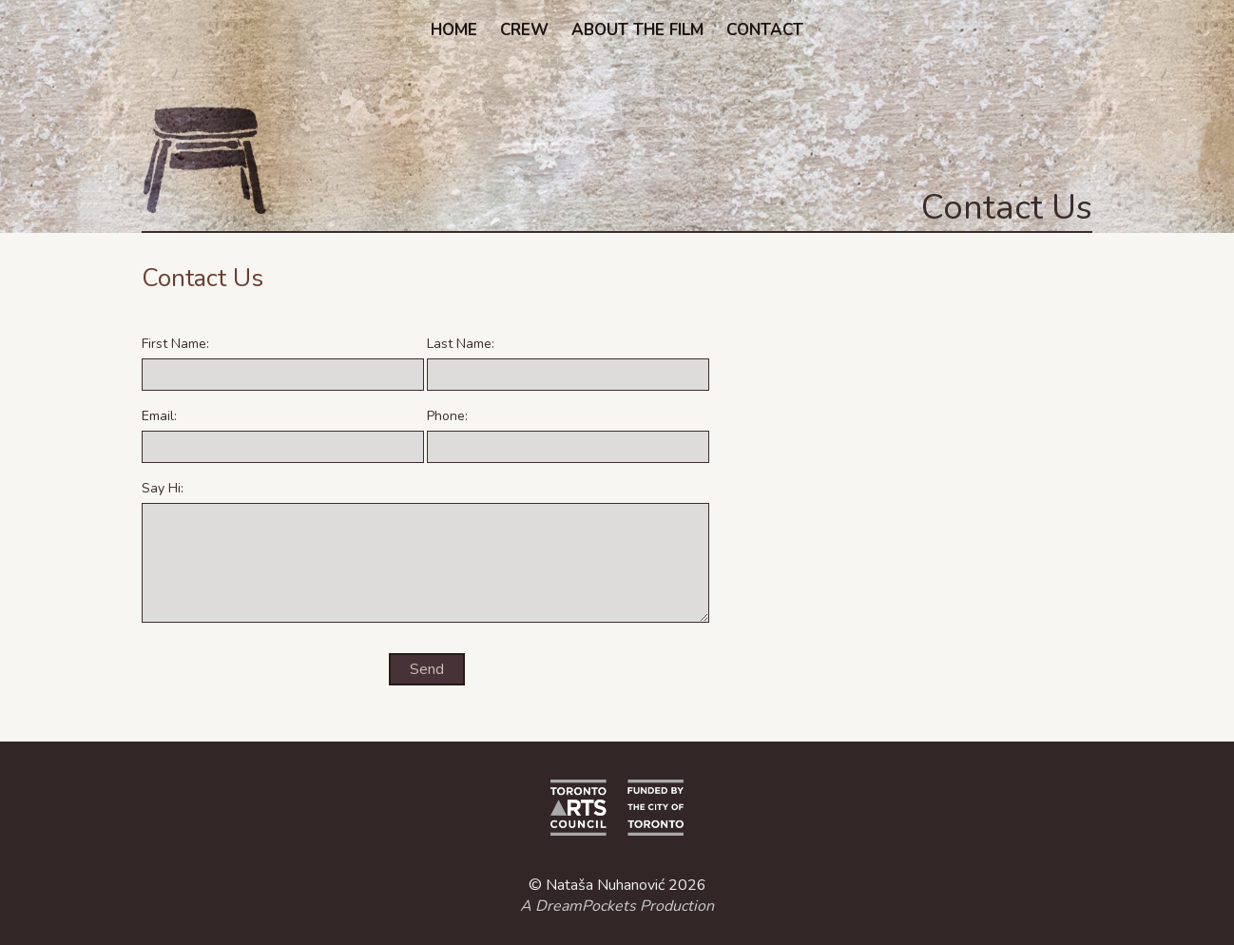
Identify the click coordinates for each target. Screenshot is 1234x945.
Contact (764, 30)
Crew (524, 30)
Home (454, 30)
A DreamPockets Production (617, 906)
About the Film (637, 30)
